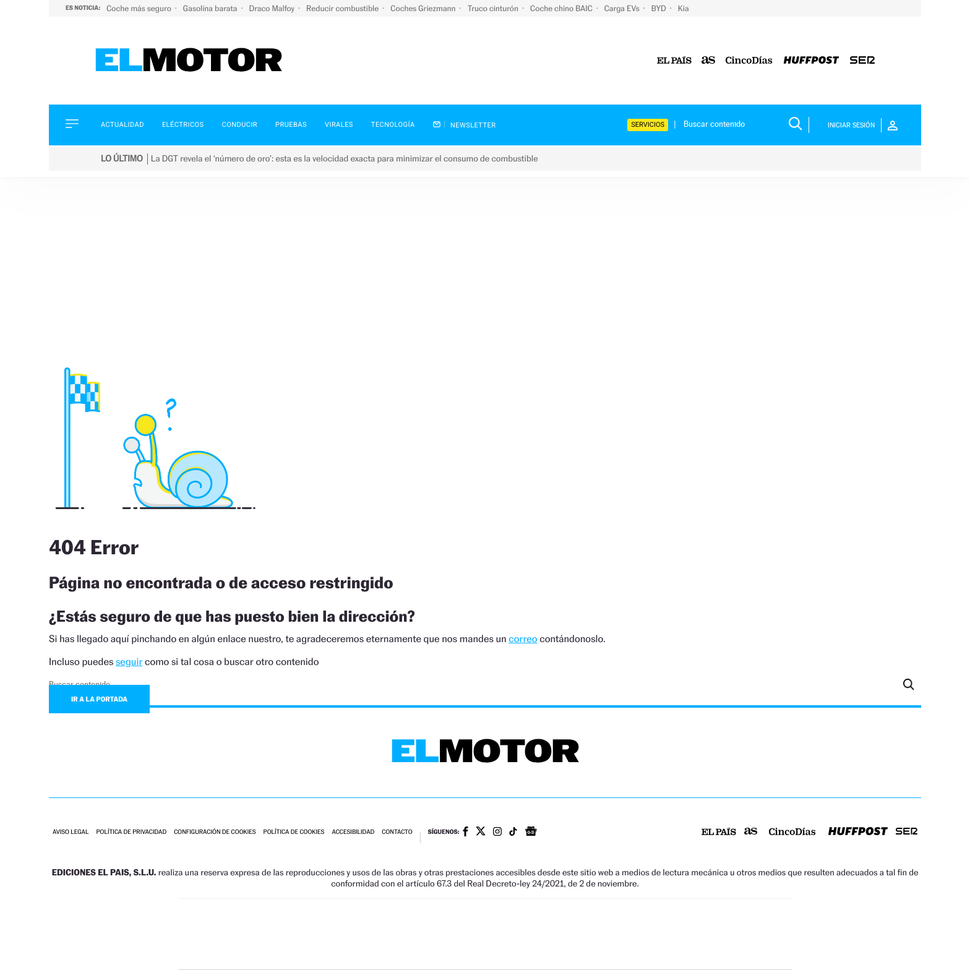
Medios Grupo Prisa (233, 955)
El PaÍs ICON (511, 953)
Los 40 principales (403, 916)
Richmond (336, 953)
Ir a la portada (99, 699)
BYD (659, 8)
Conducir (240, 124)
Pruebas (291, 124)
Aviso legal (70, 832)
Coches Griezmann (423, 8)
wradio (464, 934)
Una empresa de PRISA (233, 925)
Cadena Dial (558, 934)
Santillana (461, 916)
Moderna (396, 953)
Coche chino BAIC (562, 8)
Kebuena (694, 934)
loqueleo (617, 953)
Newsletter (464, 125)
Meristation (677, 953)
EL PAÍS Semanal (604, 934)
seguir (129, 661)
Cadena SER (579, 916)
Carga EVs (623, 8)
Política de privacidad (131, 832)
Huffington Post (360, 934)
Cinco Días (511, 934)
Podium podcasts (458, 953)
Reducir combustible (343, 8)
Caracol (705, 916)
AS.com (619, 916)
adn (660, 916)
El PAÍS (343, 916)
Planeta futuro (649, 934)
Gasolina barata (211, 8)
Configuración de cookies (214, 832)
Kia (683, 8)
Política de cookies (294, 832)
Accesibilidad (353, 832)
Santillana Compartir (526, 916)
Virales (339, 124)
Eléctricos (183, 124)
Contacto (397, 832)
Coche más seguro (139, 8)
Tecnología (393, 124)
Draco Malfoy (272, 8)
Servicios (647, 125)
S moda (562, 953)
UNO (429, 934)
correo (523, 639)
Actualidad (122, 124)
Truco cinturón (494, 8)
